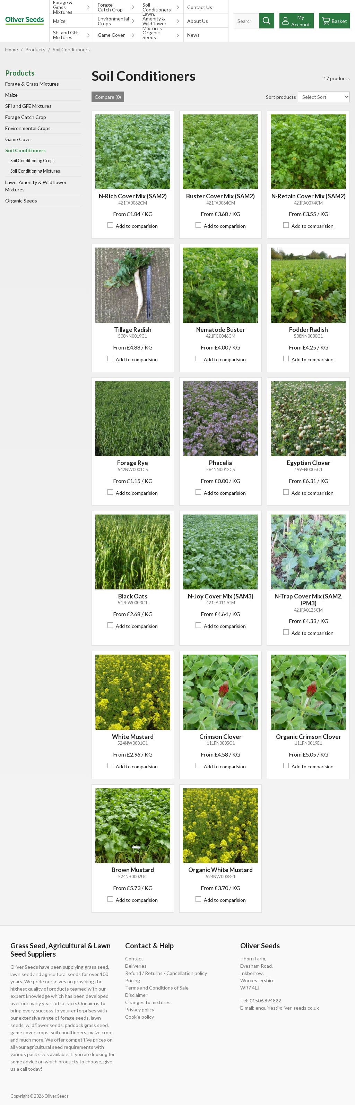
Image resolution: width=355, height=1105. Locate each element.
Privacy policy (139, 1009)
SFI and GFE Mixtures (66, 34)
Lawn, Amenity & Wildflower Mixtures (154, 20)
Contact (134, 958)
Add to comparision (137, 226)
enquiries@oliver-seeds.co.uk (287, 1008)
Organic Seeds (151, 34)
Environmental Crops (113, 21)
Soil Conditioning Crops (32, 160)
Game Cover (111, 35)
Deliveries (136, 966)
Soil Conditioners (156, 7)
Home (11, 49)
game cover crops (29, 1032)
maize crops (101, 1032)
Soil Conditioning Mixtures (35, 171)
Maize (59, 21)
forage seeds (74, 1018)
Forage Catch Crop (110, 7)
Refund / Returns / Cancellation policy (166, 973)
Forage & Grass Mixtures (62, 7)
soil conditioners (68, 1032)
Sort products (281, 97)
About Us (197, 21)
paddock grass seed (86, 1025)
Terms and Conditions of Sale (157, 988)
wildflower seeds (44, 1025)
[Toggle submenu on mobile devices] (88, 7)
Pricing (132, 980)
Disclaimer (136, 995)
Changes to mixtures (148, 1002)
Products (35, 49)
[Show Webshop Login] (296, 20)
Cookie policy (139, 1017)
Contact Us (199, 7)
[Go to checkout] (334, 20)
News (193, 35)
